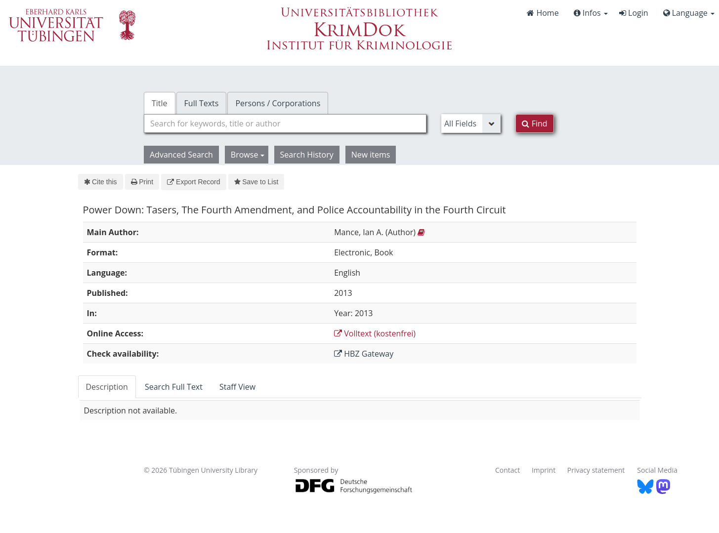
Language (689, 12)
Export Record (193, 182)
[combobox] (285, 123)
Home (542, 12)
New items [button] (370, 154)
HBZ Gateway (363, 353)
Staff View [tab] (237, 386)
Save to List (256, 182)
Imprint (543, 470)
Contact (507, 470)
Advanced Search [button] (181, 154)
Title (160, 103)
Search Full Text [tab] (174, 386)
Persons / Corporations (277, 103)
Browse (247, 154)
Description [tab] (107, 386)
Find (534, 123)
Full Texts (201, 103)
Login (633, 12)
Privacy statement (596, 470)
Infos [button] (591, 12)
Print (142, 182)
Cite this (100, 182)
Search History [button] (307, 154)
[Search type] (471, 123)
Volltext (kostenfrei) (375, 333)
